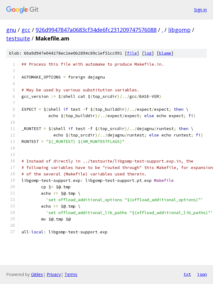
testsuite (18, 38)
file (132, 53)
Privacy (54, 274)
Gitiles (37, 274)
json (202, 274)
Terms (70, 274)
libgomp (179, 29)
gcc (25, 29)
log (148, 53)
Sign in (200, 10)
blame (165, 53)
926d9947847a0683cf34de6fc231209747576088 (96, 29)
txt (187, 274)
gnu (11, 29)
